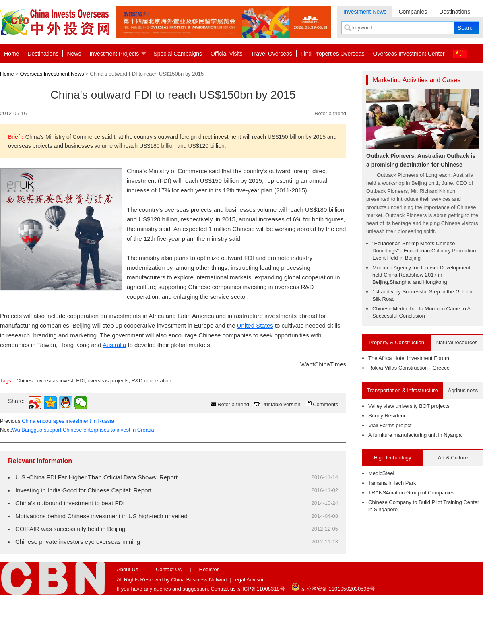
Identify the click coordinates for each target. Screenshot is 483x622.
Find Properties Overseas (333, 53)
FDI (80, 381)
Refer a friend (330, 113)
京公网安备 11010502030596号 (332, 587)
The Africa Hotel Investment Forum (408, 358)
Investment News (364, 11)
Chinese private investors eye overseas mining (77, 541)
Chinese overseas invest (44, 381)
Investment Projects (114, 53)
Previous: (57, 421)
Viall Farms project (389, 425)
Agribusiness (463, 390)
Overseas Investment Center (409, 53)
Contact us (223, 589)
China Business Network (199, 580)
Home (11, 53)
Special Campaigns (177, 53)
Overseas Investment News (52, 74)
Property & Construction (396, 342)
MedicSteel (381, 473)
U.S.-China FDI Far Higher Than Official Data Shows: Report (96, 477)
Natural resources (457, 342)
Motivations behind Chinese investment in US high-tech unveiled (101, 515)
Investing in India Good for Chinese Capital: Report (83, 490)
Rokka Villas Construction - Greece (409, 368)
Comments (325, 404)
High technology (392, 458)
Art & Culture (453, 458)
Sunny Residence (388, 416)
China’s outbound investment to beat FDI (70, 503)
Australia (114, 344)
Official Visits (227, 53)
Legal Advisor (248, 580)
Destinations (454, 11)
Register (209, 569)
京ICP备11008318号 (261, 589)
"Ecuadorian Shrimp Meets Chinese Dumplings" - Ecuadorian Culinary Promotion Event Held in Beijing (424, 250)
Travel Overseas (271, 53)
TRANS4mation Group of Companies (411, 493)
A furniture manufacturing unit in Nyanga (415, 435)
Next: (77, 430)
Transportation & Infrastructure (402, 390)
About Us (127, 569)
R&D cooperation (151, 381)
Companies (412, 11)
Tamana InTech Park (392, 483)
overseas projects (108, 381)
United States (255, 325)
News (74, 53)
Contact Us (169, 569)
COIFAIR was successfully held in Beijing (70, 528)
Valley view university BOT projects (409, 406)
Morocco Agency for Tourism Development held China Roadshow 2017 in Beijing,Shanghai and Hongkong (421, 275)
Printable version (281, 404)
